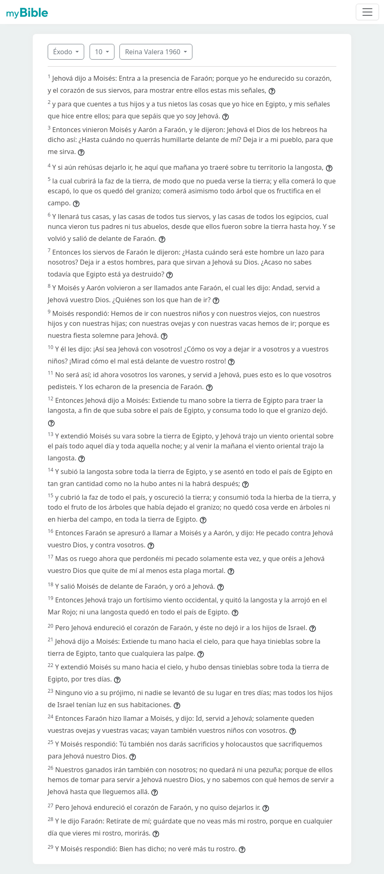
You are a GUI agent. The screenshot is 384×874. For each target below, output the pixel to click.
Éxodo (63, 51)
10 (99, 51)
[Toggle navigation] (367, 12)
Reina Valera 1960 (153, 51)
